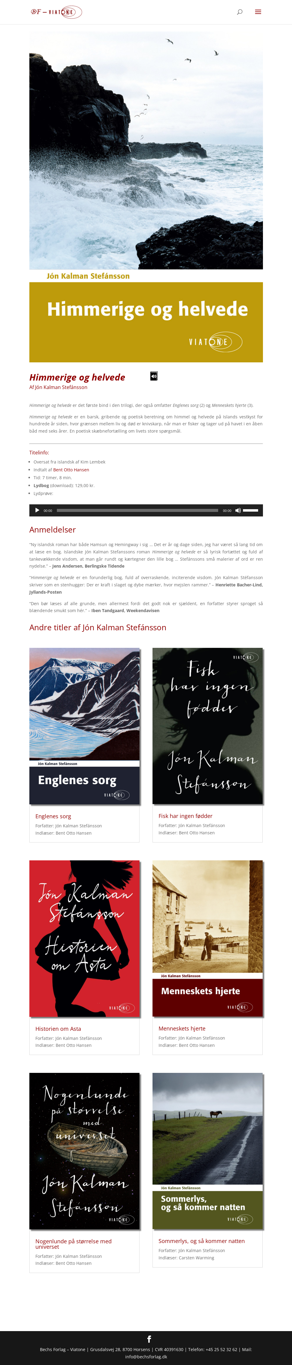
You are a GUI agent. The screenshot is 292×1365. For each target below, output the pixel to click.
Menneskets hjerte (182, 1028)
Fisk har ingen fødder (185, 815)
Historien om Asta (58, 1028)
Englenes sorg (53, 816)
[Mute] (238, 510)
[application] (146, 510)
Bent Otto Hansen (71, 470)
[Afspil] (37, 510)
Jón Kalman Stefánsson (61, 387)
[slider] (137, 510)
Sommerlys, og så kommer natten (202, 1241)
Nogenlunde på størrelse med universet (73, 1244)
